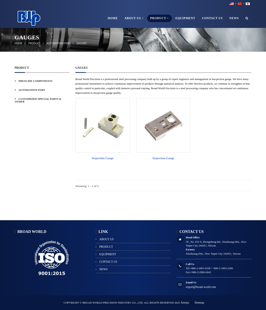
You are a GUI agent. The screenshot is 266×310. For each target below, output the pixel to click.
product (34, 43)
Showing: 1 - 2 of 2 (87, 186)
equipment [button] (185, 18)
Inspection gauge (102, 158)
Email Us (191, 282)
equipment (107, 254)
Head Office (193, 237)
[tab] (42, 81)
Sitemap (199, 302)
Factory (190, 249)
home (18, 43)
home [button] (113, 18)
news (103, 269)
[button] (246, 18)
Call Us (190, 264)
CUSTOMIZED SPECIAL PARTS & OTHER (38, 100)
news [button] (234, 18)
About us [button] (134, 18)
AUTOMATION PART (59, 43)
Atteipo (185, 302)
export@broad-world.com (201, 287)
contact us (108, 261)
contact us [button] (212, 18)
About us (106, 239)
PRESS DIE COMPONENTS (35, 80)
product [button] (159, 18)
